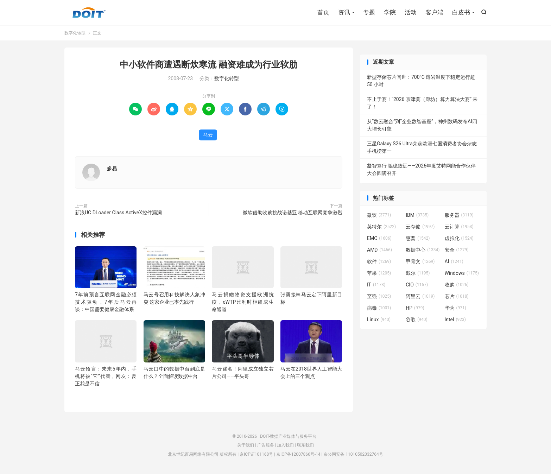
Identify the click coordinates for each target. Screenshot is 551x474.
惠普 (418, 238)
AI (454, 261)
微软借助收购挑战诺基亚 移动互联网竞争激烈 (292, 212)
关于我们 (245, 445)
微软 (379, 215)
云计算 (459, 226)
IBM (417, 215)
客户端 (434, 12)
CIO (417, 284)
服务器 (459, 215)
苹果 (379, 273)
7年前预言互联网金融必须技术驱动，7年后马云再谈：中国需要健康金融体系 (106, 302)
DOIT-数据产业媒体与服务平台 (89, 12)
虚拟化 (459, 238)
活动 (411, 12)
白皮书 (461, 12)
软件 (379, 261)
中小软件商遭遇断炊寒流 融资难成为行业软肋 (209, 64)
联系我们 (305, 445)
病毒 (379, 308)
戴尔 (418, 273)
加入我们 (285, 445)
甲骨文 (420, 261)
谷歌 (417, 319)
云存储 (420, 226)
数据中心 (422, 250)
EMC (379, 238)
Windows (462, 273)
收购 (457, 284)
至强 (379, 296)
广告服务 (265, 445)
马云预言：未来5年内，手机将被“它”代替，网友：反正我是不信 (106, 376)
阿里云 (420, 296)
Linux (379, 319)
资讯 (344, 12)
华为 (456, 308)
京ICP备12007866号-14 (298, 454)
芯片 (457, 296)
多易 (112, 168)
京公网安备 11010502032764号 (353, 454)
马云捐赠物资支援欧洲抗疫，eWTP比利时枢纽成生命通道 (242, 302)
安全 (457, 250)
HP (415, 308)
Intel (455, 319)
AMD (379, 250)
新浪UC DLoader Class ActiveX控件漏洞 (118, 212)
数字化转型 (75, 33)
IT (376, 284)
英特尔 (381, 226)
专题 (369, 12)
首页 (323, 12)
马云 (208, 135)
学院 (390, 12)
